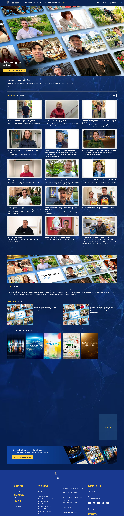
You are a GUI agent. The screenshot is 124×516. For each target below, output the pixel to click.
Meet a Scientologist (43, 492)
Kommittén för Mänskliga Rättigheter (72, 513)
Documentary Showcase (44, 509)
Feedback (92, 507)
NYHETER (54, 3)
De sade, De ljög (67, 506)
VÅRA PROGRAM (37, 3)
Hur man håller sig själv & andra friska (72, 496)
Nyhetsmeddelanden (19, 502)
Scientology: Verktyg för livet (70, 491)
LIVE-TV (44, 3)
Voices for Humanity (43, 494)
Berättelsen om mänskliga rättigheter (72, 508)
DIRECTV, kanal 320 (93, 487)
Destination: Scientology (44, 489)
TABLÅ (49, 3)
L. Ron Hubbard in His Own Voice (46, 497)
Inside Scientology (42, 487)
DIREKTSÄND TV (19, 493)
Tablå (15, 496)
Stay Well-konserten (68, 493)
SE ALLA (108, 427)
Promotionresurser (18, 504)
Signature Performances (44, 512)
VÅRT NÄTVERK (28, 3)
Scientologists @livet (43, 514)
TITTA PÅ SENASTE (15, 71)
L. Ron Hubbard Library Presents (46, 502)
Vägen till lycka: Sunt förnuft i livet (71, 501)
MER (9, 87)
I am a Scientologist (43, 507)
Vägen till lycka (67, 498)
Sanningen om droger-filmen (70, 503)
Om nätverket (17, 489)
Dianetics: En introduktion (44, 504)
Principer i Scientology (44, 499)
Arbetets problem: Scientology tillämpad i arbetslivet (73, 487)
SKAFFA (61, 3)
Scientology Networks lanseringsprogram (24, 487)
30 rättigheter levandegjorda (70, 511)
